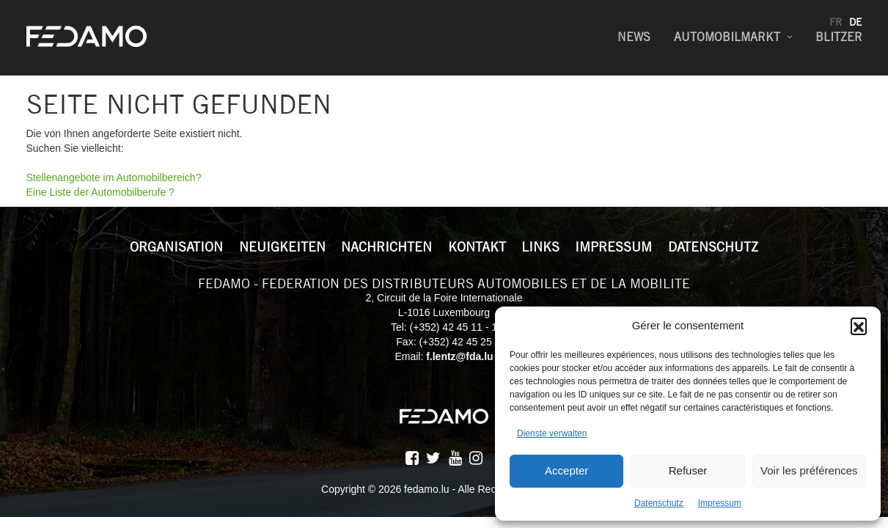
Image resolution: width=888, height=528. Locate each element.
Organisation (176, 246)
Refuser (688, 470)
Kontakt (477, 246)
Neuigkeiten (282, 246)
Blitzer (838, 37)
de (855, 22)
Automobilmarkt (727, 37)
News (633, 37)
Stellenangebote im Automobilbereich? (114, 177)
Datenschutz (658, 503)
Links (540, 246)
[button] (858, 325)
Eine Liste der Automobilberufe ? (100, 192)
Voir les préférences (809, 470)
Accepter (566, 470)
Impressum (719, 503)
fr (835, 22)
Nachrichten (386, 246)
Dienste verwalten (552, 433)
